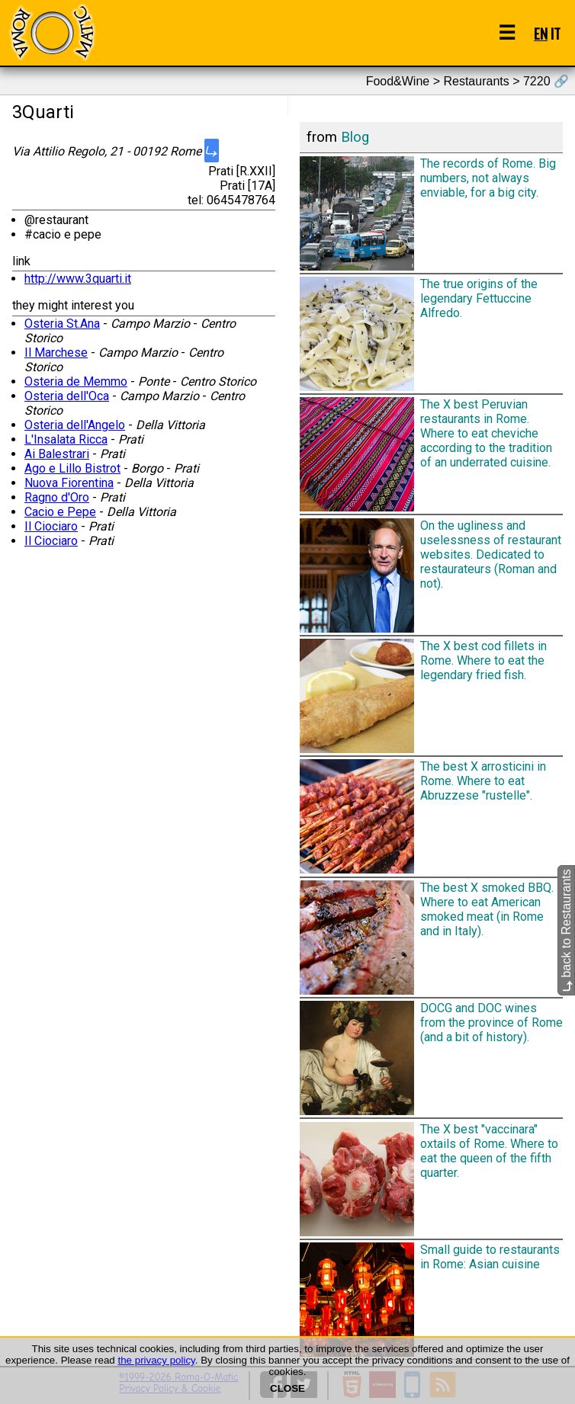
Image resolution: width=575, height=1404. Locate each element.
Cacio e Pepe (60, 512)
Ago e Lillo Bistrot (72, 468)
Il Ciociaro (51, 526)
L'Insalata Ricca (66, 439)
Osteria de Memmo (75, 381)
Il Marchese (56, 352)
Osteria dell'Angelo (74, 425)
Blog (355, 137)
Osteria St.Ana (62, 323)
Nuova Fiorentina (69, 483)
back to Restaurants (566, 931)
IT (556, 33)
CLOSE (287, 1388)
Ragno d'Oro (56, 497)
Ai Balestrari (56, 454)
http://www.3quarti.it (77, 278)
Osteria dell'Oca (66, 396)
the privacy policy (155, 1360)
